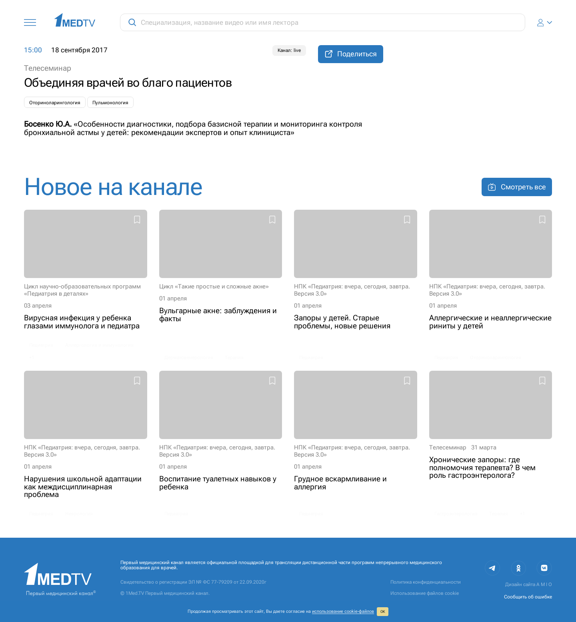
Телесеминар (47, 68)
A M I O (544, 584)
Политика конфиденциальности (425, 582)
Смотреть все (517, 187)
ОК (382, 612)
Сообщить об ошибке (528, 597)
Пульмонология (110, 102)
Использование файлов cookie (424, 593)
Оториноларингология (54, 102)
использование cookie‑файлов (343, 611)
